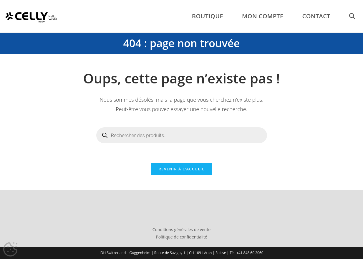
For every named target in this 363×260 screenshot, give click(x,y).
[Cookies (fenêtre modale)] (10, 250)
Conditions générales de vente (181, 230)
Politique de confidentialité (181, 238)
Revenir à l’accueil (181, 170)
